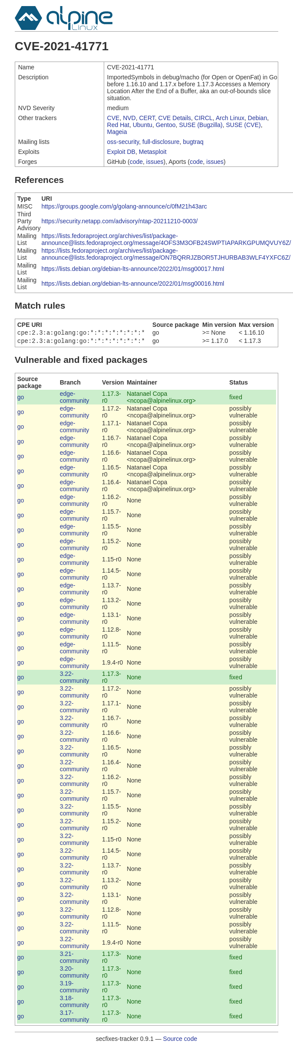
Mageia (117, 131)
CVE (113, 117)
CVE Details (174, 117)
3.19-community (74, 988)
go (20, 398)
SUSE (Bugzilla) (200, 124)
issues (155, 161)
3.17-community (74, 1018)
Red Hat (118, 124)
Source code (180, 1040)
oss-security (123, 141)
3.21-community (74, 959)
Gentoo (166, 124)
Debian (257, 117)
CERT (147, 117)
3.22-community (74, 679)
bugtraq (193, 141)
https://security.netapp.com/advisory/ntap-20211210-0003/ (119, 221)
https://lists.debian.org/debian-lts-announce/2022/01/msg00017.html (132, 268)
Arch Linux (230, 117)
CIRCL (203, 117)
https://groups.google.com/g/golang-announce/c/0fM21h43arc (124, 206)
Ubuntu (142, 124)
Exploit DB (121, 151)
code (136, 161)
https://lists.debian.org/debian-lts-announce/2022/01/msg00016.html (132, 283)
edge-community (74, 399)
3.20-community (74, 974)
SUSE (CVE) (243, 124)
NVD (129, 117)
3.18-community (74, 1003)
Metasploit (153, 151)
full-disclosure (161, 141)
